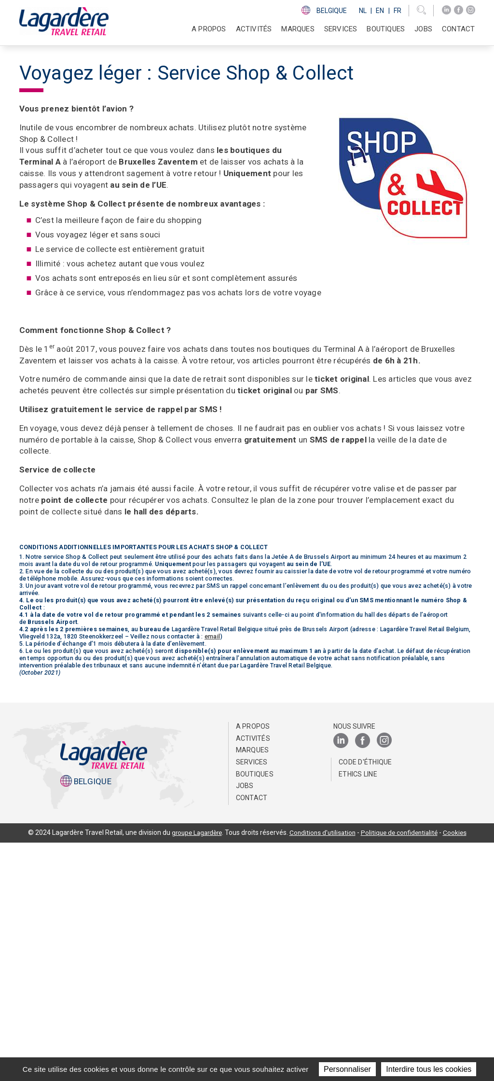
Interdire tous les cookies (428, 1069)
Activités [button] (254, 29)
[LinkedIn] (446, 10)
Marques (297, 29)
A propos (253, 965)
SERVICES (340, 29)
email (212, 874)
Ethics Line (358, 1012)
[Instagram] (470, 10)
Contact (458, 29)
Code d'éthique (365, 1000)
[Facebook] (458, 10)
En (380, 10)
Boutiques (386, 29)
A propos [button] (209, 29)
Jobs (423, 29)
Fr (397, 10)
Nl (363, 10)
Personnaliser (347, 1069)
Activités (253, 977)
